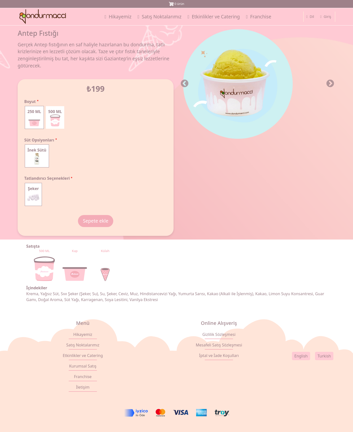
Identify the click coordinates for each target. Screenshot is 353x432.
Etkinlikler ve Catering (83, 355)
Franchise (83, 376)
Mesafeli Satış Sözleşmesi (219, 345)
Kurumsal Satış (83, 366)
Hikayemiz (82, 334)
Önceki (184, 84)
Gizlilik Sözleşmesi (219, 334)
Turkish (324, 356)
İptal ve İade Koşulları (219, 355)
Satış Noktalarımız (82, 345)
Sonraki (330, 84)
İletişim (82, 387)
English (301, 356)
